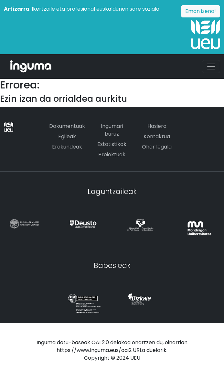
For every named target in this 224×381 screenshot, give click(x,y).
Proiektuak (111, 154)
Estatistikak (111, 144)
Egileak (67, 136)
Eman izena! (200, 11)
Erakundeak (67, 146)
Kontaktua (157, 136)
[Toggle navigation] (211, 66)
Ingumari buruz (112, 130)
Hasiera (156, 126)
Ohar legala (157, 146)
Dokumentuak (67, 126)
